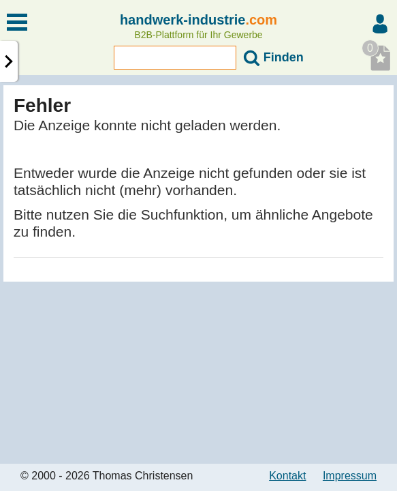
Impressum (350, 475)
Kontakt (287, 475)
